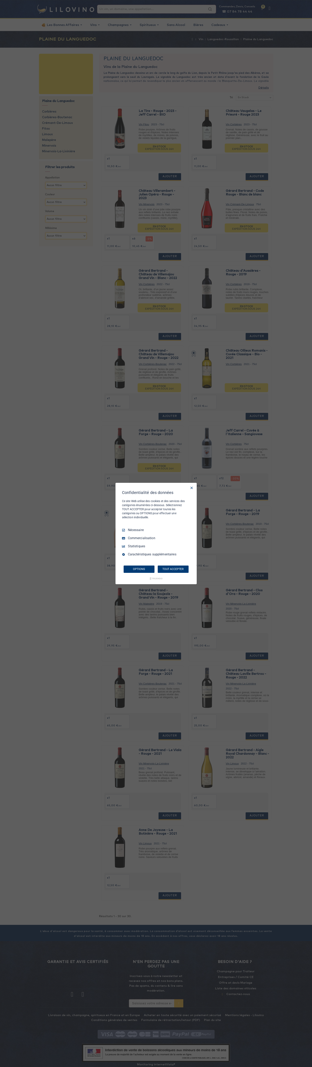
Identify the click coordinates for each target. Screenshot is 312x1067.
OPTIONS (139, 569)
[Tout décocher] (192, 488)
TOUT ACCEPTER (173, 569)
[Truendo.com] (156, 578)
